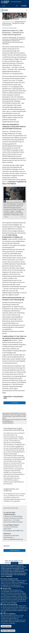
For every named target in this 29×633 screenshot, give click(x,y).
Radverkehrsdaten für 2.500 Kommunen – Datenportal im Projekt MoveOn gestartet (14, 23)
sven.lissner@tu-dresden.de (15, 522)
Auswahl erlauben (6, 628)
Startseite (4, 21)
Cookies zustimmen (8, 423)
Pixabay (25, 18)
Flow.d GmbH (7, 529)
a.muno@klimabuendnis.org (15, 539)
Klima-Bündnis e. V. (9, 537)
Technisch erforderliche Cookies (10, 581)
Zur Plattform (14, 402)
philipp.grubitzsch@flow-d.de (15, 530)
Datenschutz (14, 565)
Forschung (11, 21)
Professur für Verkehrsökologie (13, 516)
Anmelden (23, 5)
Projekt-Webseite (14, 550)
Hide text (22, 217)
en (16, 6)
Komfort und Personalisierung (9, 606)
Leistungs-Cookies (6, 590)
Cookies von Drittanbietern (8, 616)
